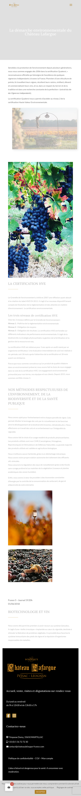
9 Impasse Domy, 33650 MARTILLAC (24, 737)
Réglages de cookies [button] (65, 787)
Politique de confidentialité (20, 758)
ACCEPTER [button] (40, 792)
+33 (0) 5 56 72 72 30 (17, 741)
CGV (37, 758)
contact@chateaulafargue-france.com (25, 746)
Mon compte (47, 758)
